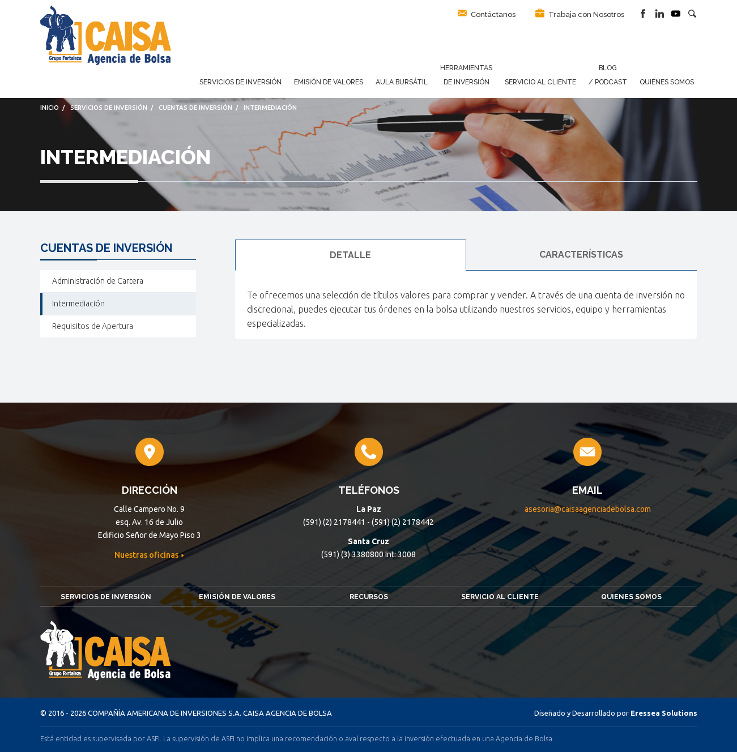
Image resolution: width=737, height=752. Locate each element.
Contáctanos (487, 13)
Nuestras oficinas (147, 554)
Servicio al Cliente (540, 82)
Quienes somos (631, 597)
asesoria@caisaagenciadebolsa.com (588, 509)
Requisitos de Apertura (92, 326)
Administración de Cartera (97, 280)
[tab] (351, 255)
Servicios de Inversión (240, 82)
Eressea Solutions (664, 713)
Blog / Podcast (608, 75)
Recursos (369, 597)
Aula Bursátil (402, 82)
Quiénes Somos (667, 82)
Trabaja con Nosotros (579, 13)
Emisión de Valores (328, 82)
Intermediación (78, 303)
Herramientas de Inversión (466, 75)
